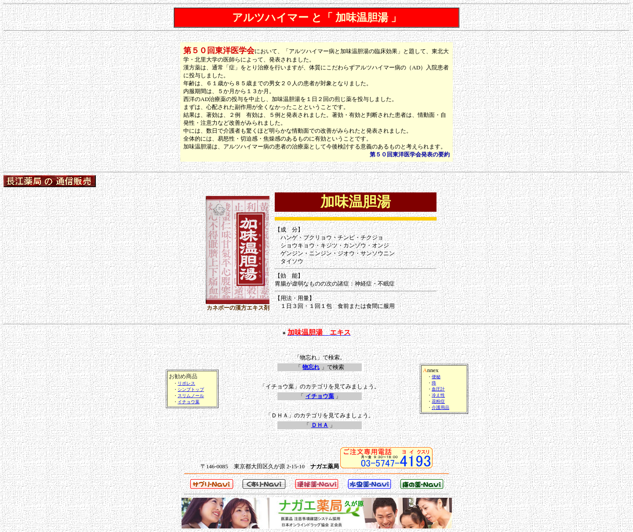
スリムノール (191, 395)
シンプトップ (191, 389)
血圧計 (438, 389)
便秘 (436, 376)
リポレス (186, 383)
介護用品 (440, 407)
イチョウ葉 (189, 401)
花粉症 (438, 401)
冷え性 (438, 395)
